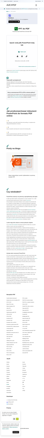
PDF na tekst (24, 298)
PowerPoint (14, 214)
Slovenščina (9, 392)
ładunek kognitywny (32, 240)
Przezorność (28, 200)
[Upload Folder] (22, 52)
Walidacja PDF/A (25, 338)
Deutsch (8, 366)
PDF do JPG (9, 348)
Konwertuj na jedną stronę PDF (12, 324)
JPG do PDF (9, 316)
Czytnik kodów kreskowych (12, 298)
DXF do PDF (9, 302)
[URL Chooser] (26, 56)
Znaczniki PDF (25, 352)
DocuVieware (10, 404)
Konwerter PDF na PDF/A (11, 322)
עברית (23, 378)
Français (8, 372)
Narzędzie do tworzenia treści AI (13, 332)
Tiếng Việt (24, 366)
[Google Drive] (17, 56)
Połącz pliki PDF (25, 308)
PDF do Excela (9, 346)
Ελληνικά (24, 370)
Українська (24, 374)
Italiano (8, 376)
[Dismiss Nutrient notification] (42, 1)
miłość (10, 224)
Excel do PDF (9, 310)
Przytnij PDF (24, 314)
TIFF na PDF (24, 326)
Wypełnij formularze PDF (27, 344)
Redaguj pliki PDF (25, 316)
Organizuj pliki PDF (10, 344)
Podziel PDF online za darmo (27, 306)
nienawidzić (15, 224)
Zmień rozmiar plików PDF (27, 350)
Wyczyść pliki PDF (25, 340)
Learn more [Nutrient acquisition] (16, 1)
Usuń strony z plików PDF (27, 332)
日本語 (23, 390)
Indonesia (8, 374)
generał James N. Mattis (20, 248)
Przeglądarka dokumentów (27, 312)
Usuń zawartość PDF (26, 336)
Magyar (8, 378)
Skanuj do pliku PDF (26, 318)
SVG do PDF (24, 322)
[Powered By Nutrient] (22, 433)
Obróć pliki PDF (10, 336)
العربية (23, 380)
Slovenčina (9, 390)
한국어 (23, 386)
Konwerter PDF (9, 320)
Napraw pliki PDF (10, 330)
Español (8, 370)
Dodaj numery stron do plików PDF (13, 300)
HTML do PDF (9, 314)
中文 (23, 388)
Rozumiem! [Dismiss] (15, 432)
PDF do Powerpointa (10, 352)
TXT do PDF (24, 328)
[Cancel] (14, 419)
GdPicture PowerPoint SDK (16, 97)
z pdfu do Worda (25, 348)
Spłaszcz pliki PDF (25, 320)
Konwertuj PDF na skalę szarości (13, 326)
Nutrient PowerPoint (16, 70)
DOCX (35, 258)
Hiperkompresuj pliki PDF (11, 312)
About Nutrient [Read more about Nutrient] (38, 1)
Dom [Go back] (8, 11)
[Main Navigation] (36, 5)
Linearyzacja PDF (10, 328)
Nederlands (9, 380)
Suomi (23, 362)
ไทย (23, 384)
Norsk (8, 382)
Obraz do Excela (10, 334)
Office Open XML (13, 272)
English (8, 368)
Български (24, 372)
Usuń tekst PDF (25, 334)
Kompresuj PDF (10, 318)
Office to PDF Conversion (18, 95)
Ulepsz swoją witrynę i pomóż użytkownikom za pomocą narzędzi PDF (21, 176)
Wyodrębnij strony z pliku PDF (28, 342)
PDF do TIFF (9, 354)
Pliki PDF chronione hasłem (27, 300)
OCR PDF (8, 338)
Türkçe (23, 368)
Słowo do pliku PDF (26, 324)
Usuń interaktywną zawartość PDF (28, 330)
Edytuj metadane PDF (11, 306)
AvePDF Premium (24, 8)
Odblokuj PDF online (10, 340)
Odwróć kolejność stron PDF (12, 342)
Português (8, 386)
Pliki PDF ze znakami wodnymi (28, 302)
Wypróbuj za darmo (14, 21)
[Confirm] (17, 419)
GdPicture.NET (10, 402)
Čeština (8, 362)
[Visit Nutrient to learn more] (2, 1)
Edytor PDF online (10, 304)
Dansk (8, 364)
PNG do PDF (24, 304)
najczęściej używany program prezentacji (14, 219)
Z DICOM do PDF (25, 346)
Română (8, 388)
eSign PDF (9, 308)
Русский (24, 376)
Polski (8, 384)
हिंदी (23, 382)
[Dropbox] (22, 56)
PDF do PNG (9, 350)
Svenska (24, 364)
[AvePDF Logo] (11, 5)
